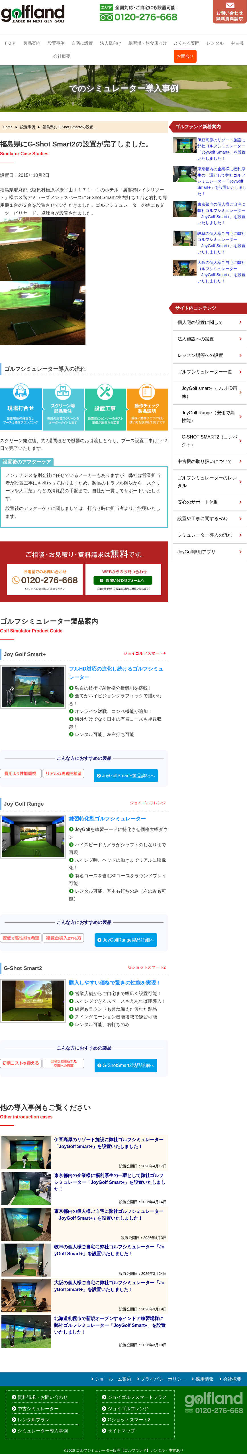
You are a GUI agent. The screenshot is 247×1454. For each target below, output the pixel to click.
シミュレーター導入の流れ (204, 535)
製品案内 (31, 43)
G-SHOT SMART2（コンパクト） (209, 441)
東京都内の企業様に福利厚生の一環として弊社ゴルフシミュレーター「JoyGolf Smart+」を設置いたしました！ (222, 181)
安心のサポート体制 (198, 502)
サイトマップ (121, 1430)
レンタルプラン (34, 1419)
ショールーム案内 (113, 1379)
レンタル (215, 43)
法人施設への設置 (195, 338)
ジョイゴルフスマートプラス (137, 1397)
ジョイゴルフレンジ (128, 1408)
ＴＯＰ (9, 43)
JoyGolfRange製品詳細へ (128, 940)
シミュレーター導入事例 (43, 1430)
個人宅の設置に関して (200, 322)
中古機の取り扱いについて (204, 461)
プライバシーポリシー (163, 1379)
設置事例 (56, 43)
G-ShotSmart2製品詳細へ (128, 1065)
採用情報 (204, 1379)
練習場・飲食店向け (147, 43)
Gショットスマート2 (129, 1419)
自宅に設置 (82, 43)
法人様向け (110, 43)
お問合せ (185, 56)
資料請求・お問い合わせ (43, 1397)
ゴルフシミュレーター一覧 (204, 371)
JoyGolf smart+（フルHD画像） (209, 392)
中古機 (237, 43)
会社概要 (61, 56)
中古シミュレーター (38, 1408)
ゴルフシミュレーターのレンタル (207, 481)
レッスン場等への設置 (200, 355)
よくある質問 (186, 43)
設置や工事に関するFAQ (202, 518)
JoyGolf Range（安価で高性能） (208, 416)
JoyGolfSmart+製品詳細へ (128, 775)
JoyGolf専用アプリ (196, 551)
